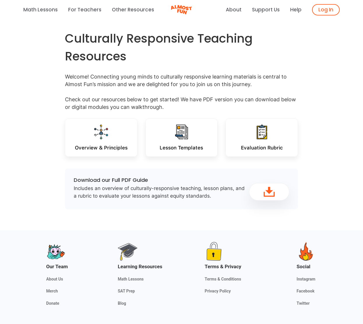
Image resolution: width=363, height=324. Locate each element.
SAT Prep (126, 291)
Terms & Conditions (223, 279)
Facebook (305, 291)
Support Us (266, 9)
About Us (54, 279)
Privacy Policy (218, 291)
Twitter (303, 303)
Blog (122, 303)
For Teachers (84, 9)
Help (296, 9)
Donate (52, 303)
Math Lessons (40, 9)
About (234, 9)
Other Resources (133, 9)
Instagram (306, 279)
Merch (52, 291)
